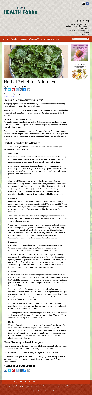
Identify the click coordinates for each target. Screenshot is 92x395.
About (5, 39)
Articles (14, 39)
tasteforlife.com (9, 96)
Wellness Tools (35, 39)
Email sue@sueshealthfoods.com (83, 3)
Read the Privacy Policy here (49, 391)
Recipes (23, 39)
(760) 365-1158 (84, 35)
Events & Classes (51, 39)
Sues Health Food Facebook (87, 3)
